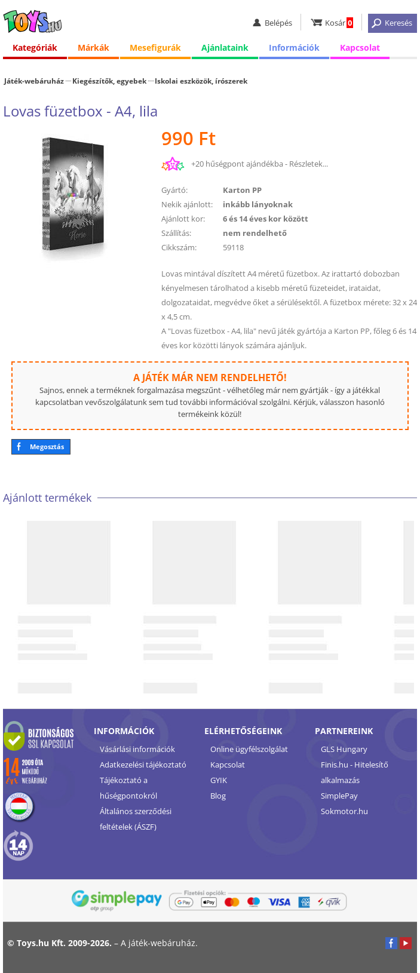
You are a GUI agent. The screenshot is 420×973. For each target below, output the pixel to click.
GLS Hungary (344, 749)
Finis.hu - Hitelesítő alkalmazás (354, 772)
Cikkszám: (179, 247)
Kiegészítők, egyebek (109, 80)
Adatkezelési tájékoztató (143, 764)
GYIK (218, 780)
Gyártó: (174, 190)
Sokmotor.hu (344, 811)
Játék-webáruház (34, 80)
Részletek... (308, 163)
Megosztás (47, 446)
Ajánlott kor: (183, 218)
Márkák (93, 47)
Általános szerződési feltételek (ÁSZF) (135, 819)
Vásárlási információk (137, 749)
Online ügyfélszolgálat (249, 749)
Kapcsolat (360, 47)
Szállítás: (176, 233)
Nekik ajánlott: (187, 204)
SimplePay (339, 795)
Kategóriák (35, 47)
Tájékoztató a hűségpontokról (128, 788)
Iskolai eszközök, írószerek (201, 80)
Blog (218, 795)
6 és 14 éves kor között (265, 218)
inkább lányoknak (258, 204)
